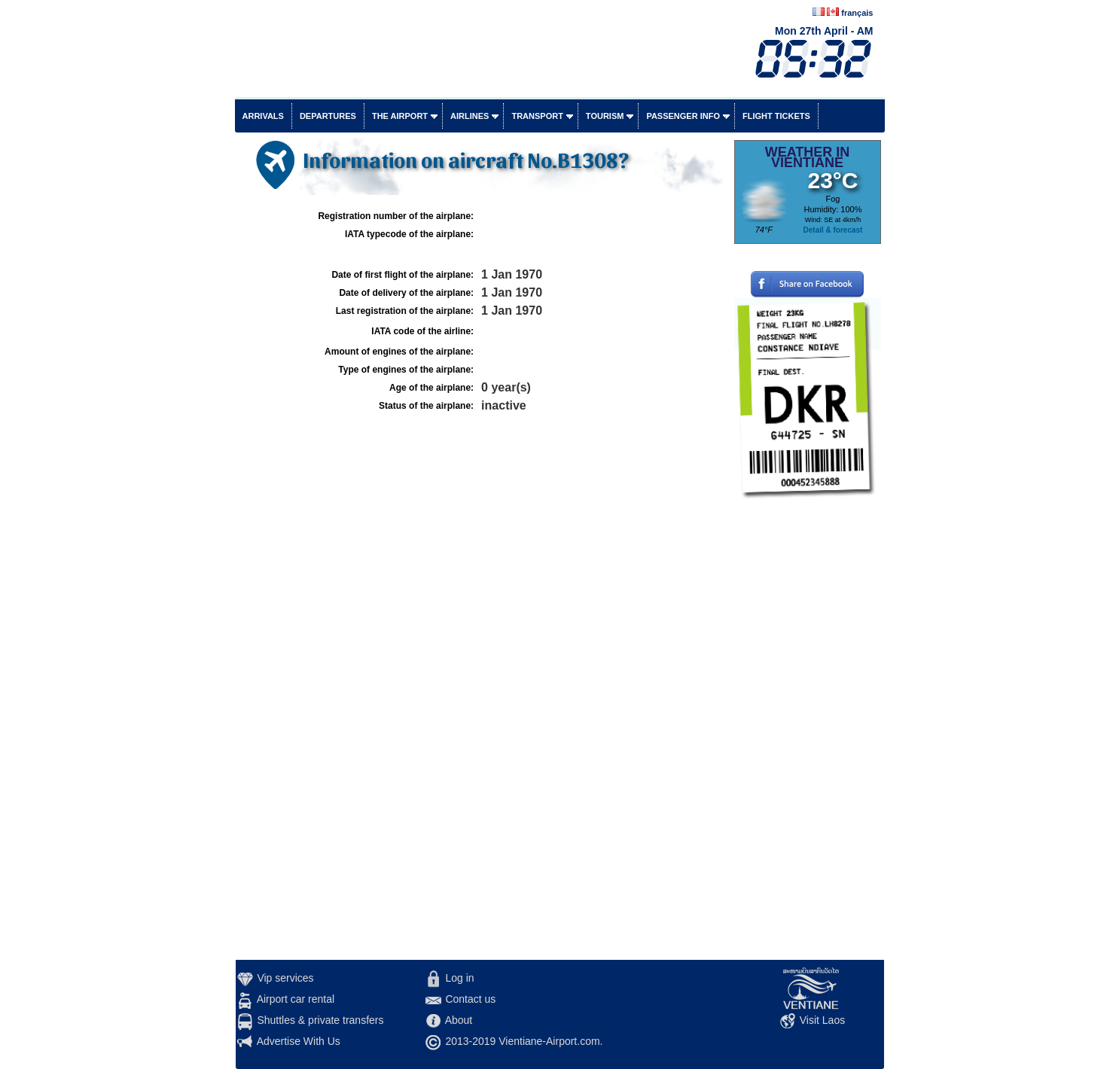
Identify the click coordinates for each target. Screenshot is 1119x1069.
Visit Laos (822, 1020)
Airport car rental (295, 999)
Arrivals (263, 115)
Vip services (285, 978)
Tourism (605, 115)
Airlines (469, 115)
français (857, 12)
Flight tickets (776, 115)
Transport (537, 115)
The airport (400, 115)
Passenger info (683, 115)
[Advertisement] (807, 734)
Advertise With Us (298, 1041)
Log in (459, 978)
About (459, 1020)
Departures (328, 115)
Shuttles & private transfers (320, 1020)
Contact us (470, 999)
